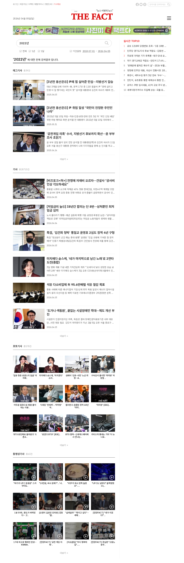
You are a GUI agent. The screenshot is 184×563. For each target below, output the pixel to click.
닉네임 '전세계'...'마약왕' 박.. (51, 406)
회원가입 (23, 4)
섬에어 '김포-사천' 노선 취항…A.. (77, 376)
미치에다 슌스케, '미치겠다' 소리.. (51, 376)
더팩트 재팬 (33, 4)
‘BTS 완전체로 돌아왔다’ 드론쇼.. (25, 435)
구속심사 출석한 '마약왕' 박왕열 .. (103, 376)
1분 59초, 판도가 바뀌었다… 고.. (25, 514)
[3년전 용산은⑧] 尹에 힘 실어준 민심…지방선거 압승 (80, 82)
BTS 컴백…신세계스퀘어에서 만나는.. (77, 435)
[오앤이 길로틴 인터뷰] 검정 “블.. (51, 514)
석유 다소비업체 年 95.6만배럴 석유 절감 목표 (76, 284)
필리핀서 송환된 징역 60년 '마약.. (77, 406)
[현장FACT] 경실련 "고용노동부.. (103, 543)
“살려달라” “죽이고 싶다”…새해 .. (77, 514)
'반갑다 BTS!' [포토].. (51, 434)
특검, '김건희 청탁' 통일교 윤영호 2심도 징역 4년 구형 (81, 232)
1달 (42, 51)
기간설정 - (91, 51)
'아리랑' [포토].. (103, 405)
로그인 (15, 4)
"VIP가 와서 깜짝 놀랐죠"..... (77, 484)
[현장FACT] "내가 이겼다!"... (103, 514)
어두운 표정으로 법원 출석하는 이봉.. (25, 406)
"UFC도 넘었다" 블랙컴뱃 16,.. (103, 484)
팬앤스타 (48, 4)
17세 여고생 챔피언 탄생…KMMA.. (25, 543)
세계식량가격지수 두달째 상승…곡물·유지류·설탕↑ (150, 90)
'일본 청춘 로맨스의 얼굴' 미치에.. (25, 376)
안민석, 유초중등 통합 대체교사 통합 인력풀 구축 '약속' (153, 80)
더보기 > (64, 159)
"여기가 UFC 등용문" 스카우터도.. (25, 484)
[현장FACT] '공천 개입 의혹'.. (51, 543)
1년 (33, 51)
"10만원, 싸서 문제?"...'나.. (51, 483)
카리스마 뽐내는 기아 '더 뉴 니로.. (103, 435)
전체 (25, 51)
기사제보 (57, 4)
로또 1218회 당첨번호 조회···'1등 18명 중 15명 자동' (152, 46)
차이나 (40, 4)
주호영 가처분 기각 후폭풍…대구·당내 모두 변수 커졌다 (152, 55)
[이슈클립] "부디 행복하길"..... (77, 543)
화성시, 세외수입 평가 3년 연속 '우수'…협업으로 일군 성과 (154, 75)
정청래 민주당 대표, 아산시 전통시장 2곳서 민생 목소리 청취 (155, 70)
